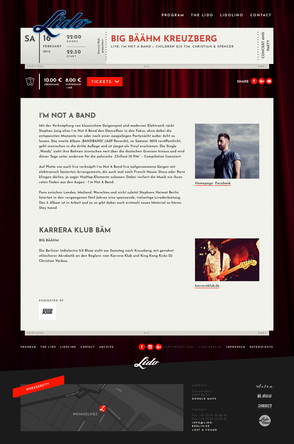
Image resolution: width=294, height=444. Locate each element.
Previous (35, 66)
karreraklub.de (207, 286)
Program (173, 15)
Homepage (204, 183)
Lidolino (232, 15)
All (147, 66)
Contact (261, 15)
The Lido (202, 15)
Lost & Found (204, 430)
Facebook (223, 183)
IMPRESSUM (236, 347)
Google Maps (204, 399)
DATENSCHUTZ (261, 347)
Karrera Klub (99, 46)
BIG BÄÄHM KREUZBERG (164, 39)
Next (262, 66)
